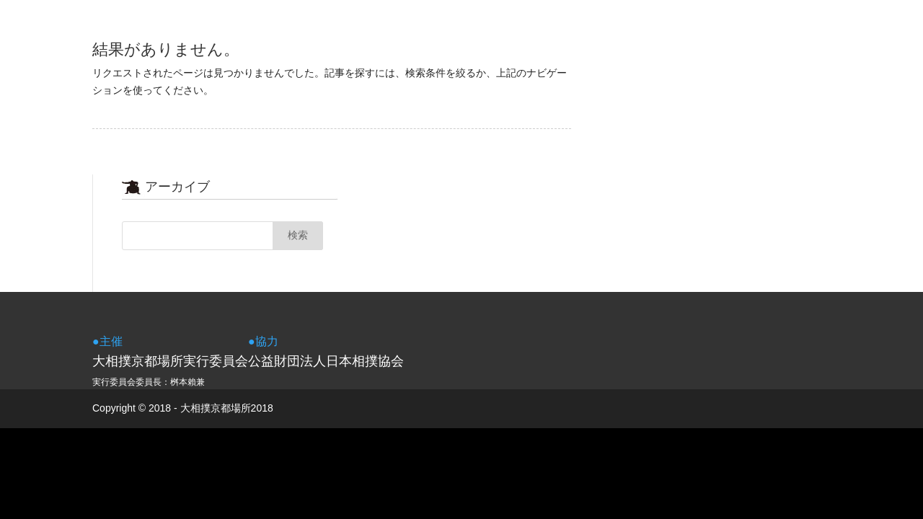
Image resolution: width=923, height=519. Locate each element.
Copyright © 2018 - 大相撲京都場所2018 (182, 408)
